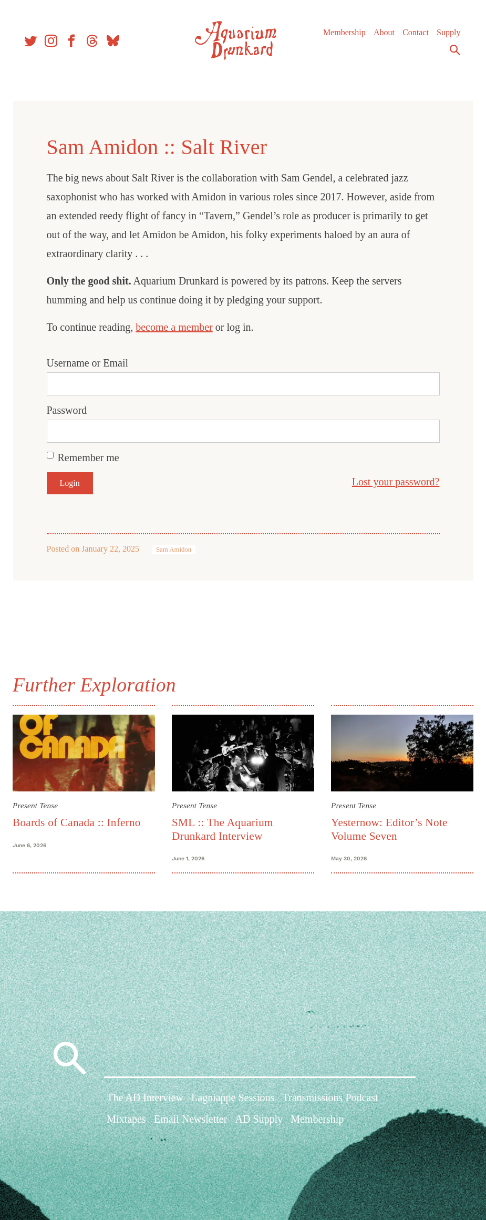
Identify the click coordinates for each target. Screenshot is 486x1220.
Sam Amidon (177, 549)
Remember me (92, 457)
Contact (413, 36)
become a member (178, 327)
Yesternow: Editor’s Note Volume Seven (387, 827)
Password (70, 410)
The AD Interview (145, 1102)
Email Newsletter (190, 1124)
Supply (446, 36)
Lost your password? (392, 481)
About (381, 36)
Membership (341, 36)
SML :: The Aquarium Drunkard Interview (224, 827)
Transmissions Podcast (330, 1102)
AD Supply (259, 1124)
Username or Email (91, 363)
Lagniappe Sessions (232, 1102)
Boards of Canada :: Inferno (81, 821)
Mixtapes (126, 1124)
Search (452, 54)
